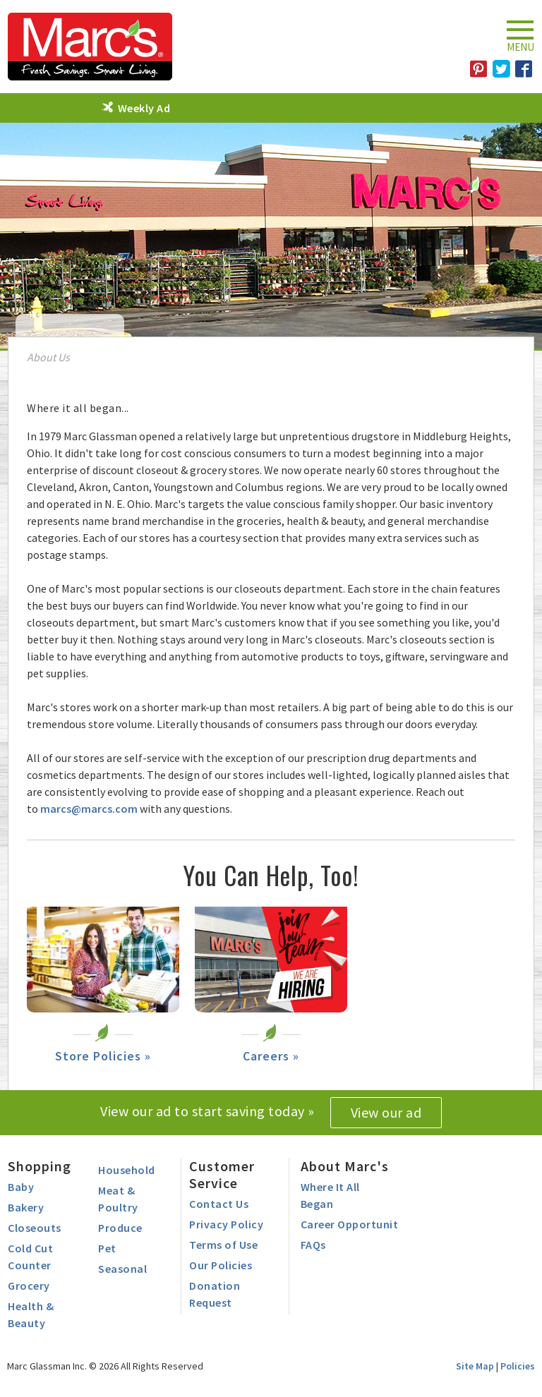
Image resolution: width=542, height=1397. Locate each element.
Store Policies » (103, 1056)
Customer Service (222, 1174)
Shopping (39, 1166)
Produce (120, 1228)
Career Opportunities (357, 1224)
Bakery (26, 1207)
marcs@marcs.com (89, 809)
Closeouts (34, 1228)
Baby (21, 1187)
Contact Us (218, 1204)
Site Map (475, 1366)
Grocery (29, 1285)
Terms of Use (223, 1245)
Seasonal (122, 1269)
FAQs (313, 1245)
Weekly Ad (144, 108)
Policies (517, 1366)
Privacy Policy (226, 1224)
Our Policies (220, 1265)
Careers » (271, 1056)
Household (126, 1170)
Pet (107, 1248)
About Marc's (345, 1166)
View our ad (386, 1112)
